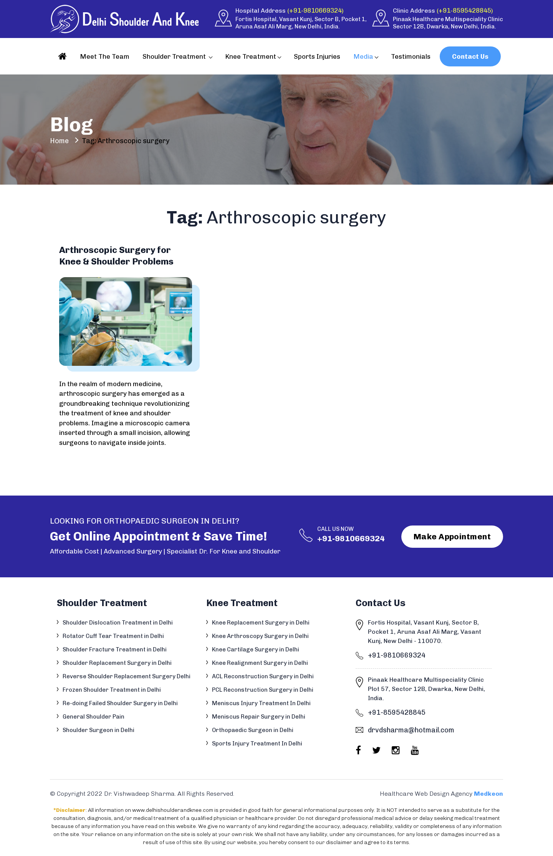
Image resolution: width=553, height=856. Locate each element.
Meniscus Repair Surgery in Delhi (258, 716)
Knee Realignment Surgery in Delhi (260, 662)
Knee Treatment (250, 56)
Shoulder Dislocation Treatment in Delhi (118, 622)
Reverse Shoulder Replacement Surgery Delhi (126, 676)
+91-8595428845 (465, 10)
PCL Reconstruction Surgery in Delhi (262, 689)
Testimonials (410, 56)
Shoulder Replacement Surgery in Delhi (117, 662)
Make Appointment (452, 536)
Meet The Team (104, 56)
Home (59, 141)
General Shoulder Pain (93, 716)
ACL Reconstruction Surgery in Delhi (263, 676)
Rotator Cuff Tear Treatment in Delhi (113, 636)
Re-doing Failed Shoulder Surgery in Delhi (120, 703)
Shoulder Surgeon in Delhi (98, 730)
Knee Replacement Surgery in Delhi (261, 622)
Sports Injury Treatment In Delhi (257, 743)
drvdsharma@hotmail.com (411, 730)
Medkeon (488, 793)
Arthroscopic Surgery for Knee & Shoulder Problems (116, 256)
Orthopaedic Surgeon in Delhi (252, 730)
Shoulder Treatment (174, 56)
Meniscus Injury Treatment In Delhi (261, 703)
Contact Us (470, 56)
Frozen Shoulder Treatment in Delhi (112, 689)
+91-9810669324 (315, 10)
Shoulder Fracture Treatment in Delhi (115, 649)
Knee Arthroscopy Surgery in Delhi (260, 636)
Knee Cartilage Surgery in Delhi (255, 649)
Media (363, 56)
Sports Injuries (317, 56)
